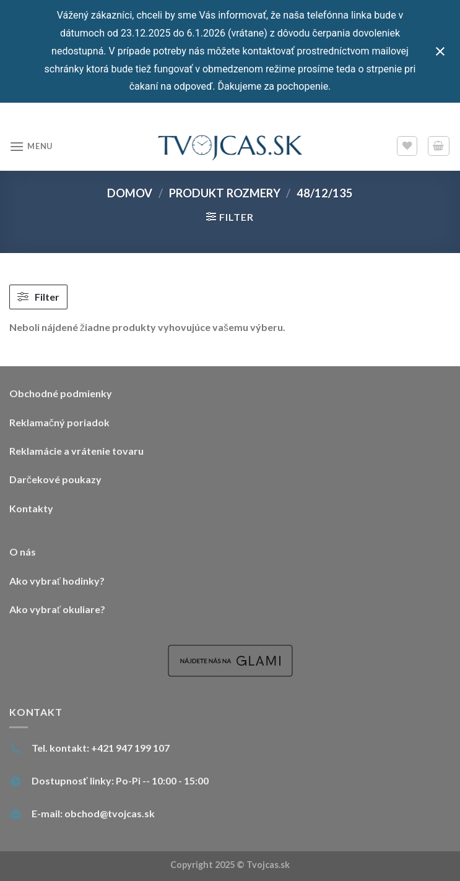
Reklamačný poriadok (59, 422)
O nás (22, 551)
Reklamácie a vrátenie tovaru (76, 451)
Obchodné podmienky (60, 393)
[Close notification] (440, 51)
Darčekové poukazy (55, 479)
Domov (129, 193)
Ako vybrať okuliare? (57, 609)
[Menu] (31, 146)
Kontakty (31, 508)
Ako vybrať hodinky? (57, 581)
